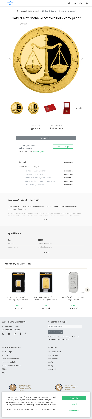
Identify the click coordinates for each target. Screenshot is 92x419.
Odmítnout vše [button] (74, 410)
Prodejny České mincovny (12, 365)
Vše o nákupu (7, 352)
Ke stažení (52, 369)
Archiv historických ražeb (30, 11)
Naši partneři (53, 359)
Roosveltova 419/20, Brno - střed (38, 178)
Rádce (4, 369)
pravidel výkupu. (39, 151)
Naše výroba (53, 355)
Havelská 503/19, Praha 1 (35, 174)
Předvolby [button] (74, 404)
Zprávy (50, 365)
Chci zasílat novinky (55, 332)
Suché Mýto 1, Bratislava (34, 185)
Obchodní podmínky (9, 362)
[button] (14, 58)
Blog (3, 372)
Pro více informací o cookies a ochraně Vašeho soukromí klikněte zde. (31, 409)
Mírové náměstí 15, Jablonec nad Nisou (40, 181)
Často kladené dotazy (10, 359)
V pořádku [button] (74, 398)
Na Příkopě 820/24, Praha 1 (35, 171)
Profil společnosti (54, 352)
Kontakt (5, 355)
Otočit (23, 25)
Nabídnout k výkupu (63, 146)
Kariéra (50, 362)
